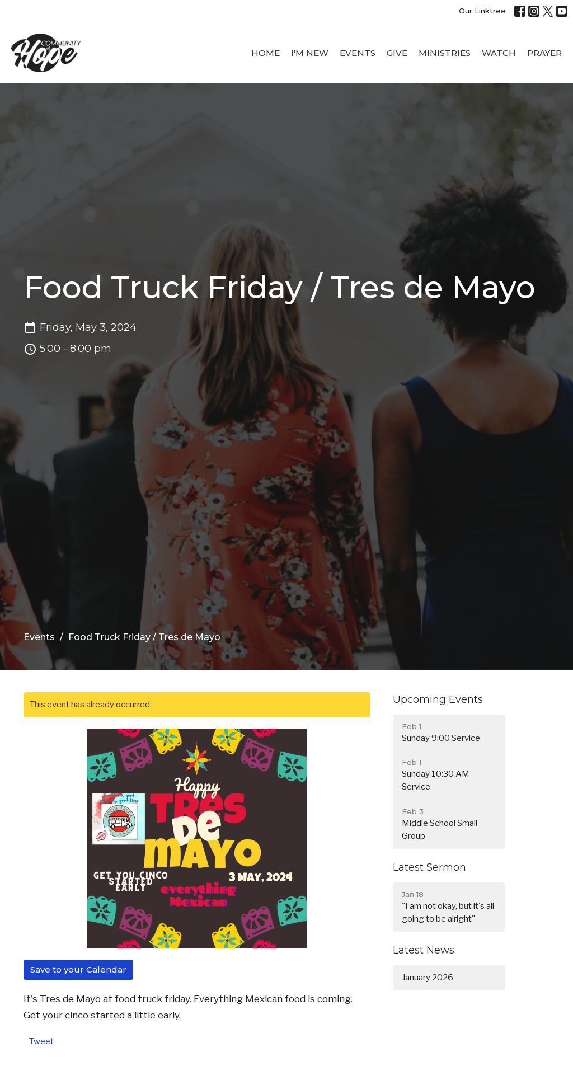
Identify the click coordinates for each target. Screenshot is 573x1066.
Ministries (445, 53)
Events (357, 53)
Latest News (423, 950)
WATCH (499, 53)
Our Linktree (482, 10)
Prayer (544, 53)
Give (397, 53)
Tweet (41, 1041)
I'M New (309, 53)
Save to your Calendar (78, 969)
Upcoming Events (438, 699)
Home (265, 53)
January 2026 (427, 978)
